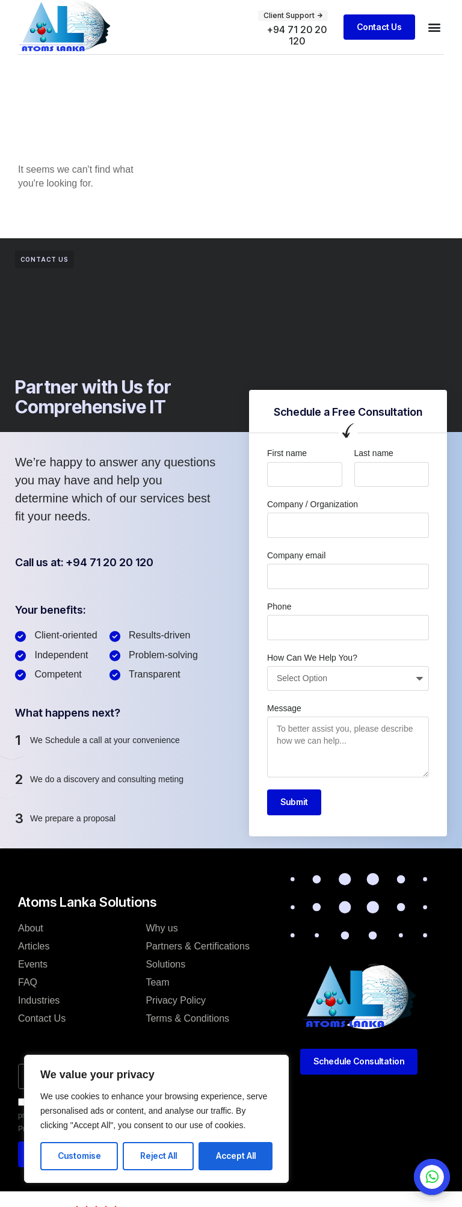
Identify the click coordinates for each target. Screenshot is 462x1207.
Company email (296, 555)
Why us (161, 928)
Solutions (165, 964)
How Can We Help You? (312, 657)
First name (287, 453)
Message (284, 708)
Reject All (158, 1155)
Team (157, 982)
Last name (373, 453)
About (30, 928)
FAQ (27, 982)
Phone (279, 606)
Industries (39, 1000)
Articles (33, 946)
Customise (79, 1155)
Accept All (236, 1155)
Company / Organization (312, 504)
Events (33, 964)
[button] (434, 27)
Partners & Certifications (198, 946)
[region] (156, 1119)
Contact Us (42, 1018)
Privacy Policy (176, 1000)
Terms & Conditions (187, 1018)
